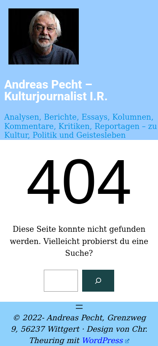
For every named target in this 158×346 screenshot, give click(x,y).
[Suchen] (98, 281)
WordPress (105, 340)
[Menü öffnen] (79, 307)
